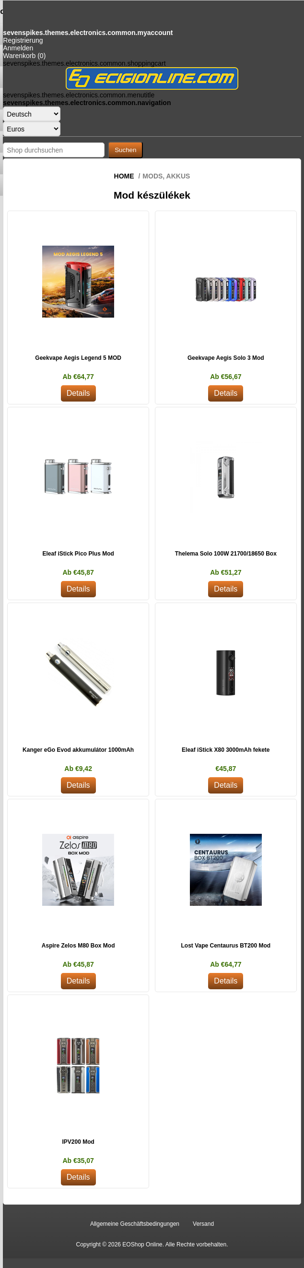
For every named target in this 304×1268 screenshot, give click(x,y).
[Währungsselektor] (31, 128)
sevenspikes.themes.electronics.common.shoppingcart (84, 63)
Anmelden (18, 48)
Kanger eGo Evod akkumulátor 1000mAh (78, 750)
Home (124, 176)
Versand (203, 1224)
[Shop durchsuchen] (54, 149)
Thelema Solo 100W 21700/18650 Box (226, 553)
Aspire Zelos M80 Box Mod (78, 945)
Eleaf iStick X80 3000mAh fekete (225, 750)
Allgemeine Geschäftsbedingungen (134, 1224)
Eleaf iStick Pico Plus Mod (78, 553)
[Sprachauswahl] (31, 114)
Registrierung (23, 40)
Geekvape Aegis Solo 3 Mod (225, 358)
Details (78, 393)
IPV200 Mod (78, 1141)
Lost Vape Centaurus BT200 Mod (225, 945)
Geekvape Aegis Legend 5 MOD (78, 358)
